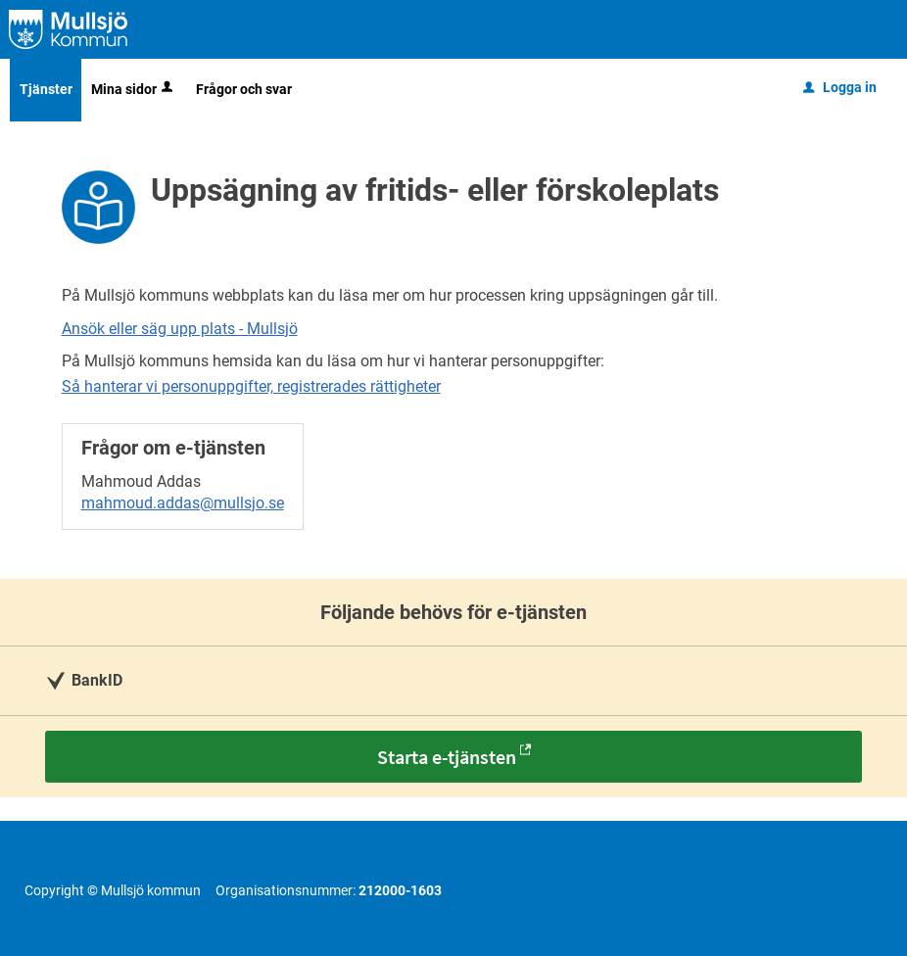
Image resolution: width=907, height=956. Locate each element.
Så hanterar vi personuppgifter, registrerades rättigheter (251, 386)
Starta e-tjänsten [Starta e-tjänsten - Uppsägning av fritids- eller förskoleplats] (446, 756)
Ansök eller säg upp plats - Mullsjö (180, 328)
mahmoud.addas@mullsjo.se (182, 503)
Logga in (840, 87)
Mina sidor (133, 89)
